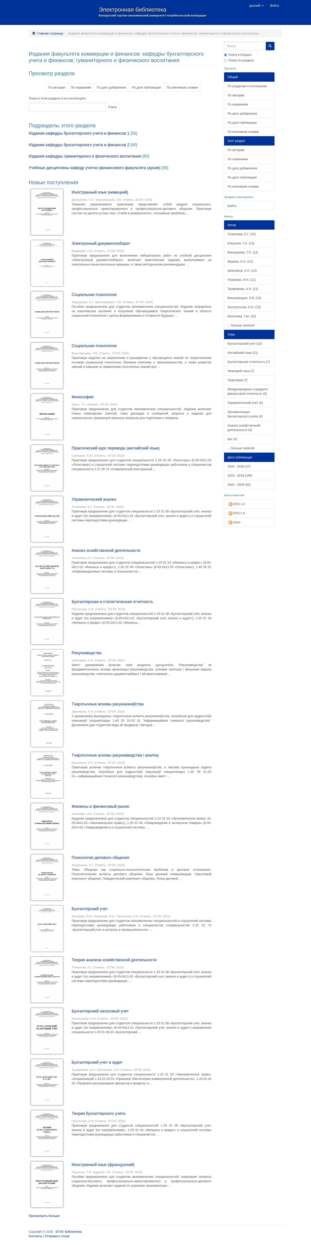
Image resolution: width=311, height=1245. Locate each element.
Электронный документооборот (101, 243)
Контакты (35, 1236)
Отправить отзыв (57, 1236)
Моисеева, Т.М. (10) (242, 316)
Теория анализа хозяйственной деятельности (114, 960)
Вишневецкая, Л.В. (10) (244, 298)
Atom (234, 522)
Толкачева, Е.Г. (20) (242, 234)
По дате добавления (111, 87)
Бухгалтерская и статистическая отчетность (112, 601)
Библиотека (73, 1231)
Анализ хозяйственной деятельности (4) (244, 428)
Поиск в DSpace (238, 55)
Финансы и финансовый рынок (100, 806)
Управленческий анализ (94, 499)
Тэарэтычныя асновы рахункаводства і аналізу (115, 755)
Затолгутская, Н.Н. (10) (244, 307)
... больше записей (241, 325)
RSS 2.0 (236, 513)
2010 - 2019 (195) (240, 475)
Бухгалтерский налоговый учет (100, 1011)
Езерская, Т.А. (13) (241, 243)
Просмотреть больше (44, 1216)
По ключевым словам (182, 87)
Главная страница (50, 33)
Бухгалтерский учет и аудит (97, 1062)
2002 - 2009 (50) (239, 484)
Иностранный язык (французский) (103, 1164)
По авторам (56, 87)
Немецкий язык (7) (241, 371)
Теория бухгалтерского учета (98, 1113)
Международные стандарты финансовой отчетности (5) (248, 391)
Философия (82, 397)
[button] (256, 5)
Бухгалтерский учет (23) (245, 343)
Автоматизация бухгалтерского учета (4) (245, 414)
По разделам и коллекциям (247, 86)
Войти (232, 206)
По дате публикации (146, 87)
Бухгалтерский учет (90, 909)
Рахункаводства (86, 653)
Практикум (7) (238, 380)
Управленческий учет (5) (245, 403)
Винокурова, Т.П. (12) (243, 252)
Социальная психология (94, 294)
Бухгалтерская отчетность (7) (249, 362)
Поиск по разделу (239, 60)
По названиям (81, 87)
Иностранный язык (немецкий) (100, 192)
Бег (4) (232, 439)
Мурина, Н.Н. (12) (240, 261)
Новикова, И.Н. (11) (242, 279)
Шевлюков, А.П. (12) (242, 270)
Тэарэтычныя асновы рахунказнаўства (108, 704)
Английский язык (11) (243, 352)
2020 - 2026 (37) (239, 466)
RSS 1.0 (236, 504)
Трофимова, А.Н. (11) (243, 289)
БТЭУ (59, 1231)
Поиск (112, 107)
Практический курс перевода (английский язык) (116, 448)
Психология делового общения (100, 857)
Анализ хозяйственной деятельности (106, 550)
